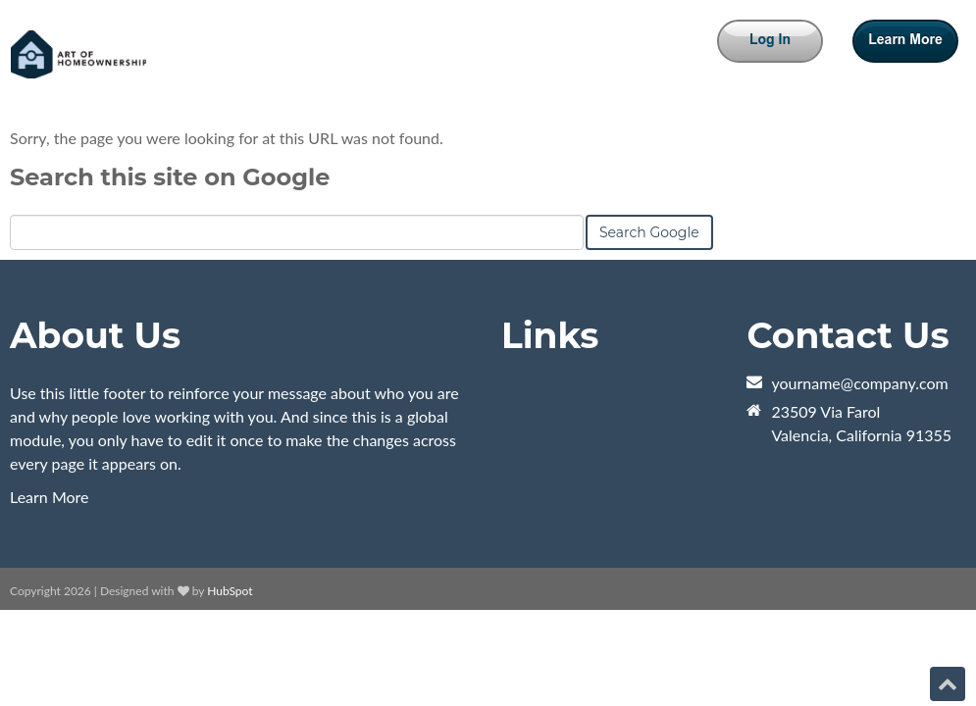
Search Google (649, 232)
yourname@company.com (859, 383)
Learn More (49, 496)
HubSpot (229, 590)
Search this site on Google (170, 177)
